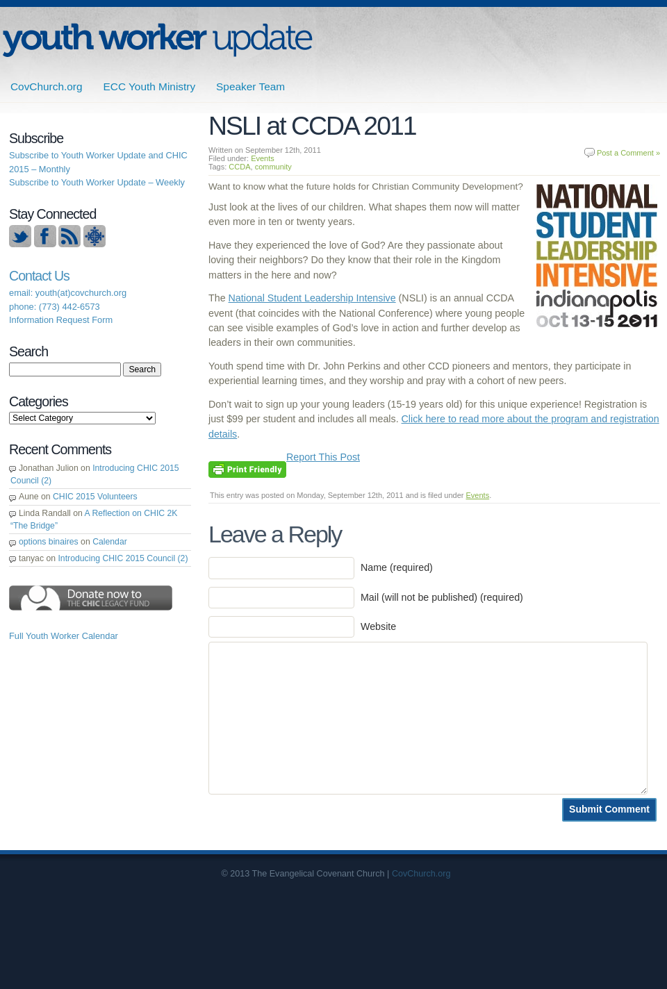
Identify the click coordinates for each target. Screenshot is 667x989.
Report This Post (323, 457)
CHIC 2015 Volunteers (95, 496)
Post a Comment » (628, 153)
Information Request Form (61, 320)
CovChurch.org (46, 86)
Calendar (109, 542)
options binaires (49, 542)
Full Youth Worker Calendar (63, 636)
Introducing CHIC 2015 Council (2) (123, 558)
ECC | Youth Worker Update (157, 40)
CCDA (239, 167)
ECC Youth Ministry (150, 86)
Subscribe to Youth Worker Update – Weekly (97, 182)
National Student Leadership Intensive (312, 298)
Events (262, 158)
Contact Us (39, 275)
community (273, 167)
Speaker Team (250, 86)
